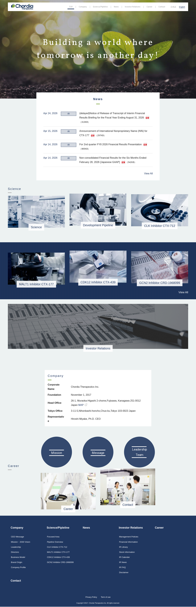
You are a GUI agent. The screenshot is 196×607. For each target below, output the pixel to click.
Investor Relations (98, 344)
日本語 (173, 7)
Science (36, 222)
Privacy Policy (91, 597)
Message (98, 449)
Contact (16, 581)
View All (148, 169)
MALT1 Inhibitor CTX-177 (36, 279)
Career (68, 504)
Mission (56, 449)
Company (17, 527)
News (86, 527)
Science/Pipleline (58, 527)
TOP (71, 7)
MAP (83, 402)
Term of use (106, 597)
